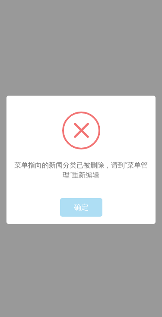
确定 (81, 207)
